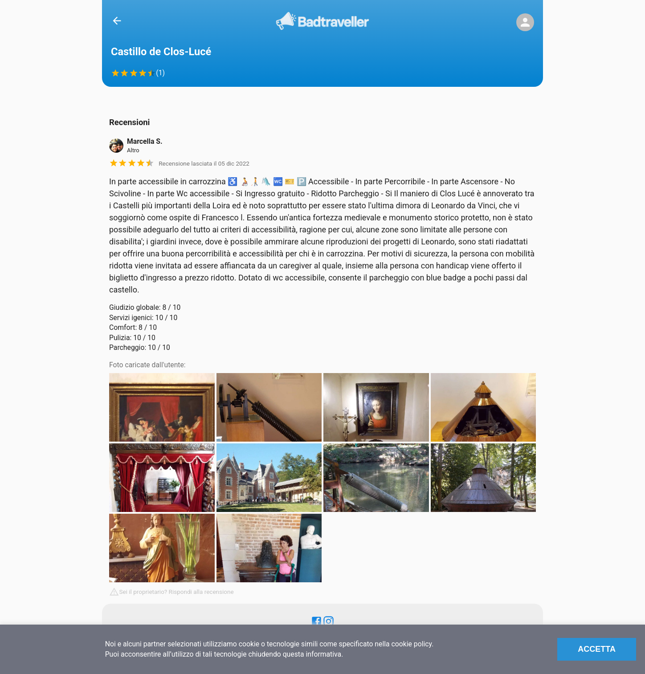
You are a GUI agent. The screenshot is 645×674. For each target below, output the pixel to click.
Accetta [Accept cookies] (597, 649)
